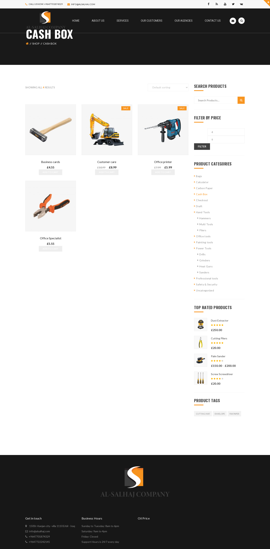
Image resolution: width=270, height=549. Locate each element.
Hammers (205, 218)
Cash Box (201, 194)
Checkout (202, 200)
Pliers (202, 230)
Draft (199, 206)
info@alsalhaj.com (83, 4)
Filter (202, 146)
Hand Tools (203, 212)
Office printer (163, 162)
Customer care (106, 162)
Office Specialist (50, 237)
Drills (202, 254)
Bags (199, 176)
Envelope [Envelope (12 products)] (220, 414)
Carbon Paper (204, 188)
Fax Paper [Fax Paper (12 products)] (234, 414)
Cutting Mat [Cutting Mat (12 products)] (203, 414)
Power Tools (203, 248)
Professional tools (207, 278)
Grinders (204, 260)
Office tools (203, 236)
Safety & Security (206, 284)
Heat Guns (206, 266)
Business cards (50, 162)
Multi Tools (206, 224)
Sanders (204, 272)
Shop (36, 43)
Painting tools (204, 242)
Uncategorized (205, 290)
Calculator (202, 182)
